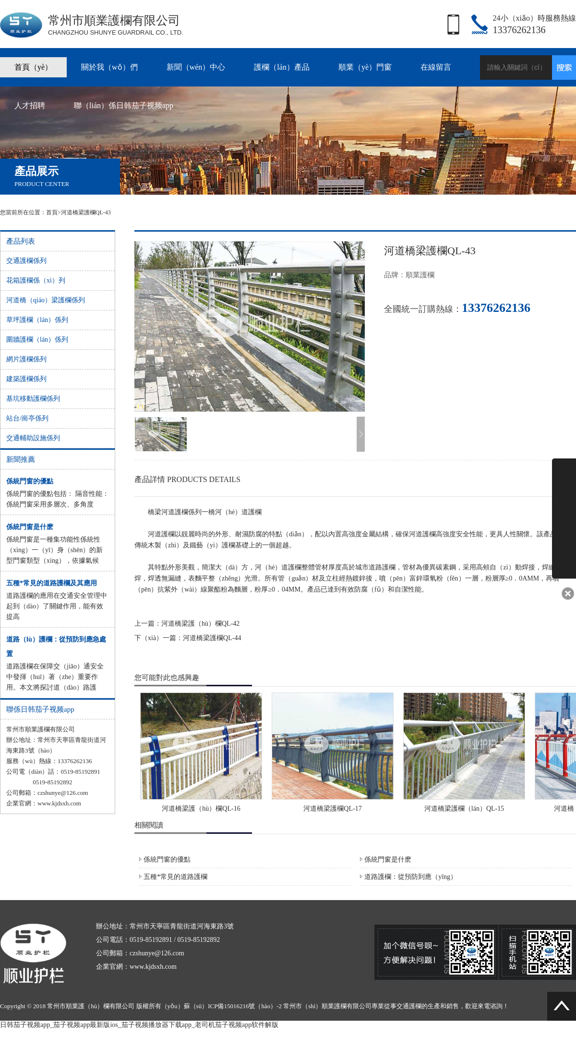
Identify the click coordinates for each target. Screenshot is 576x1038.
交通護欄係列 (26, 260)
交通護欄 (408, 1006)
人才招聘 (29, 105)
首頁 (52, 212)
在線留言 (435, 67)
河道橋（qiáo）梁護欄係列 (45, 300)
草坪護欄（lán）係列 (37, 319)
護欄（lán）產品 (282, 67)
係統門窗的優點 (29, 481)
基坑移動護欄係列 (33, 398)
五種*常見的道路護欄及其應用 (51, 583)
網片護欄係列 (26, 359)
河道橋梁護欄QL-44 (212, 638)
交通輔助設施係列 (33, 438)
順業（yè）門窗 (365, 67)
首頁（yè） (33, 67)
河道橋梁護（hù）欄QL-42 (200, 623)
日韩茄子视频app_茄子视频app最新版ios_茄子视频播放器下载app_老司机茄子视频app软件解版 (139, 1024)
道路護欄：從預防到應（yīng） (410, 876)
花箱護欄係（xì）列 (35, 280)
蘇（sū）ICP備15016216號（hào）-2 (233, 1006)
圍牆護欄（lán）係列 (37, 339)
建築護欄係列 (26, 379)
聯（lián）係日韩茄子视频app (123, 105)
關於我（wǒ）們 (109, 67)
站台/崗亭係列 (27, 418)
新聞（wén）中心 (196, 67)
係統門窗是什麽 (29, 527)
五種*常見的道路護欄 (175, 876)
